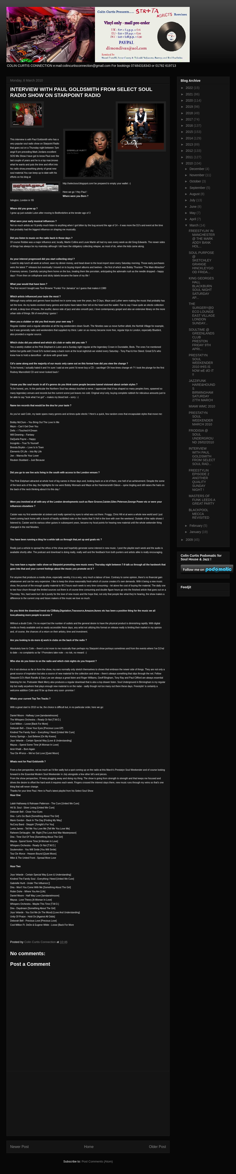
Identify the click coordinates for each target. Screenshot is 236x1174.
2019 (190, 106)
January (195, 532)
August (194, 194)
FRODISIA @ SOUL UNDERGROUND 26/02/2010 (201, 436)
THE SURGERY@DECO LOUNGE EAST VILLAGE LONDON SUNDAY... (202, 313)
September (197, 188)
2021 (190, 94)
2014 (190, 138)
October (195, 181)
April (193, 219)
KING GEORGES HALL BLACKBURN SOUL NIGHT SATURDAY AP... (201, 287)
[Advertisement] (88, 1103)
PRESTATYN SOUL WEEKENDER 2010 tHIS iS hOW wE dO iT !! (201, 364)
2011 (190, 157)
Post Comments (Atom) (97, 1161)
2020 (190, 100)
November (197, 175)
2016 (190, 125)
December (197, 169)
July (192, 200)
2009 (190, 540)
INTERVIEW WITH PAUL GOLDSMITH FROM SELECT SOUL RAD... (202, 456)
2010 (190, 163)
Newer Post (19, 1147)
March (194, 225)
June (193, 206)
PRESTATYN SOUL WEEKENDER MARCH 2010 (201, 418)
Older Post (157, 1147)
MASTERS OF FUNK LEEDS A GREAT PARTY (202, 500)
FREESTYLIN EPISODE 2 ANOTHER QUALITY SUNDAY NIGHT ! (199, 480)
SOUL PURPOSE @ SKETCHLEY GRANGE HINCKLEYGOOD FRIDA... (201, 262)
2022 (190, 88)
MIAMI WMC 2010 (202, 406)
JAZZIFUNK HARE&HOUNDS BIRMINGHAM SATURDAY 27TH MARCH (202, 390)
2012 (190, 150)
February (196, 525)
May (192, 213)
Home (89, 1147)
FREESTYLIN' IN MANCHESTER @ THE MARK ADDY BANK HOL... (202, 238)
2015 (190, 132)
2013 (190, 144)
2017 (190, 119)
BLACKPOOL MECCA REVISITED (199, 514)
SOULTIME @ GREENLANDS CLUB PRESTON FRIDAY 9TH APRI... (201, 339)
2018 (190, 113)
